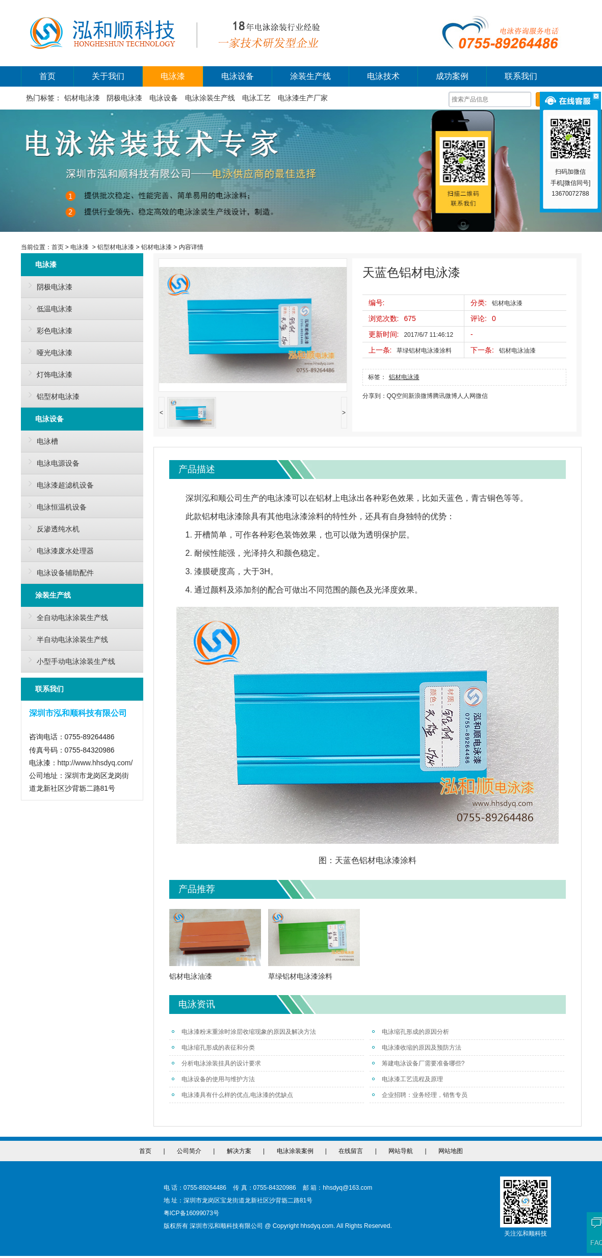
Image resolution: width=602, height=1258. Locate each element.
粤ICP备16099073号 (191, 1213)
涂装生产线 (310, 76)
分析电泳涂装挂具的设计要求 (216, 1063)
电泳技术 (383, 76)
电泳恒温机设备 (55, 505)
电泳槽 (40, 440)
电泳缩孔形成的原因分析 (410, 1031)
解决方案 (239, 1151)
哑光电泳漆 (47, 351)
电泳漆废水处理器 (58, 549)
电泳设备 (237, 76)
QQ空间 (398, 395)
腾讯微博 (445, 395)
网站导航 (400, 1151)
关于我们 (108, 76)
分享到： (374, 395)
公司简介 (189, 1151)
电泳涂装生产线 (210, 98)
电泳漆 (173, 76)
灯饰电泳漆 (47, 373)
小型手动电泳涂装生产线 (69, 660)
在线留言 (350, 1151)
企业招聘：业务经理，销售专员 (419, 1095)
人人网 (466, 395)
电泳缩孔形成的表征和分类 (213, 1047)
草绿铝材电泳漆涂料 (424, 350)
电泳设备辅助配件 (58, 571)
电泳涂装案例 (295, 1151)
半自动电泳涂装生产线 (65, 638)
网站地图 (450, 1151)
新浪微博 (420, 395)
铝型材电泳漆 (115, 247)
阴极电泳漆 (124, 98)
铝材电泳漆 (82, 98)
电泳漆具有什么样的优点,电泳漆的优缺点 (232, 1095)
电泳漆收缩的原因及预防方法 (416, 1047)
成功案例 (452, 76)
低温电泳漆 (47, 307)
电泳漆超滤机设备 (58, 483)
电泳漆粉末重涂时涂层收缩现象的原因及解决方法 (244, 1031)
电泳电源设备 (51, 462)
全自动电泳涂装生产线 (65, 616)
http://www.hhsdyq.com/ (95, 763)
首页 (47, 76)
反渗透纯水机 (51, 527)
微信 (482, 395)
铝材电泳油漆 (517, 350)
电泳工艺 (256, 98)
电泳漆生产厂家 (303, 98)
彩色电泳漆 (47, 329)
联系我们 (521, 76)
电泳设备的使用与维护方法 (213, 1079)
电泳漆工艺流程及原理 (407, 1079)
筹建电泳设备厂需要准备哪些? (418, 1063)
